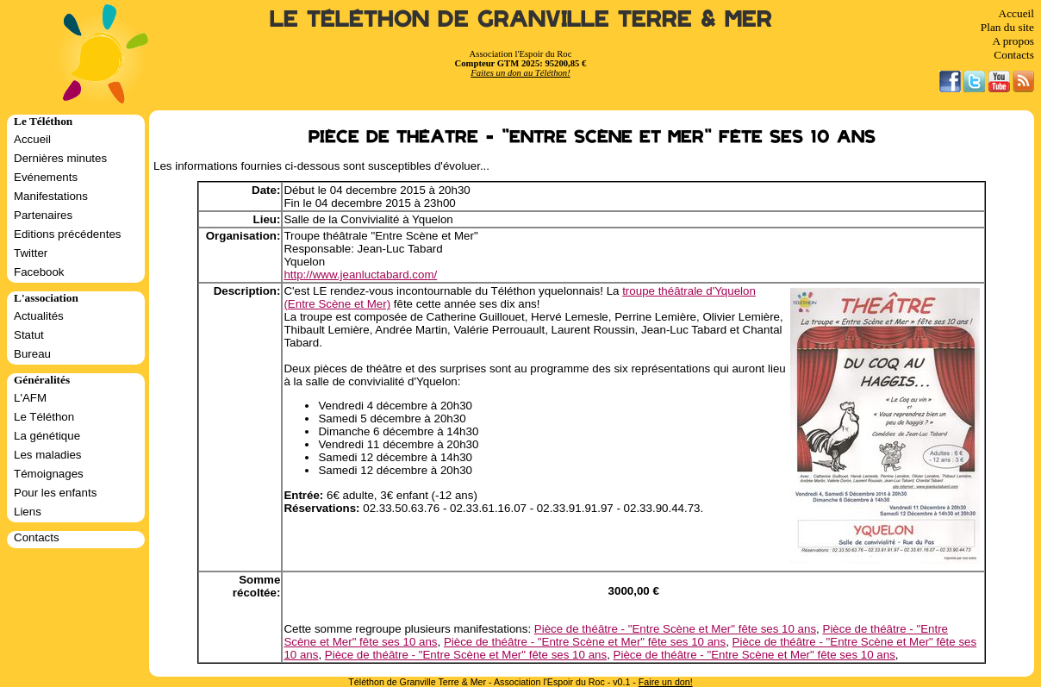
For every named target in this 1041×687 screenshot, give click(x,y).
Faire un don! (666, 682)
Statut (29, 334)
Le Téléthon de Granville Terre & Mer (521, 19)
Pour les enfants (55, 492)
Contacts (1014, 54)
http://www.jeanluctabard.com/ (360, 274)
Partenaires (43, 215)
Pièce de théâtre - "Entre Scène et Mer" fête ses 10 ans (675, 628)
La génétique (47, 435)
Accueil (1016, 13)
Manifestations (51, 196)
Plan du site (1007, 27)
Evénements (46, 177)
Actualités (39, 315)
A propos (1013, 40)
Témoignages (49, 473)
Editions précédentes (67, 234)
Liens (27, 511)
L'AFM (30, 397)
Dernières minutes (60, 158)
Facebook (39, 271)
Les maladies (48, 454)
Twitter (30, 253)
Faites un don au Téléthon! (520, 73)
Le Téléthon (44, 416)
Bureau (32, 353)
